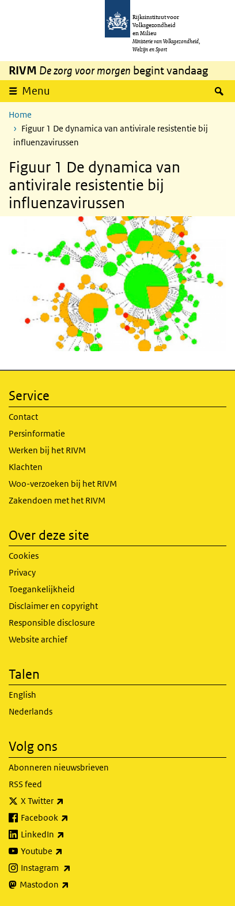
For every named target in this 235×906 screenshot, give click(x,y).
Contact (23, 416)
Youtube (67, 851)
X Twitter (68, 801)
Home (20, 114)
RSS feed (25, 784)
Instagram (71, 868)
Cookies (24, 555)
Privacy (22, 572)
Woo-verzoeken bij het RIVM (63, 483)
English (22, 694)
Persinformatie (37, 433)
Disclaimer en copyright (53, 605)
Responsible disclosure (52, 622)
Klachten (26, 466)
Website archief (38, 639)
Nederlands (30, 711)
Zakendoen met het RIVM (57, 500)
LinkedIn (68, 834)
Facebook (70, 818)
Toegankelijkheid (42, 589)
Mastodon (70, 885)
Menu (36, 90)
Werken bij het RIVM (47, 450)
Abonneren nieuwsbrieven (59, 767)
